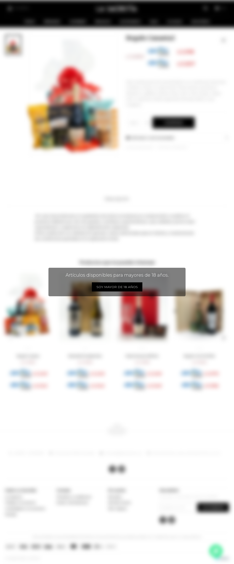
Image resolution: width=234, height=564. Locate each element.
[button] (10, 338)
